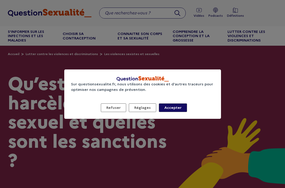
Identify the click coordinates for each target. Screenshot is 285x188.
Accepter (173, 107)
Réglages (142, 107)
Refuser (113, 107)
